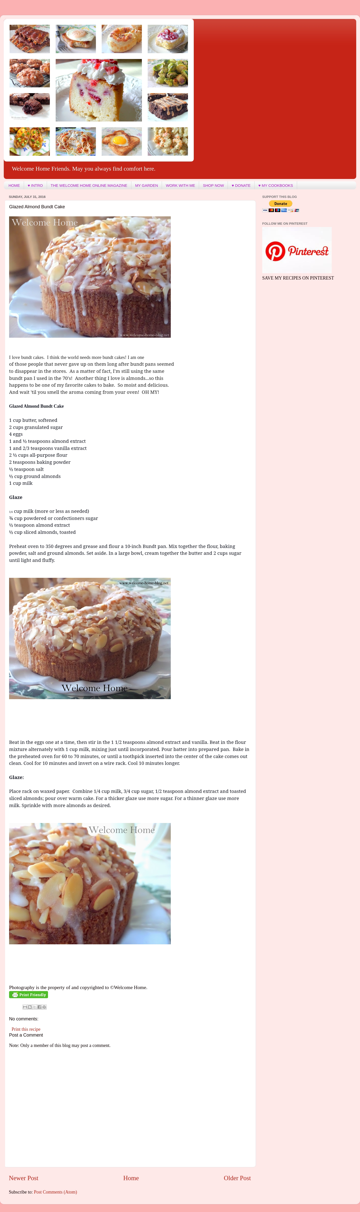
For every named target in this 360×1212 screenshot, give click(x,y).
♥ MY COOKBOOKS (275, 185)
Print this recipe (26, 1029)
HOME (14, 185)
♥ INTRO (35, 185)
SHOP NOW (213, 185)
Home (131, 1178)
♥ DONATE (241, 185)
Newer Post (23, 1178)
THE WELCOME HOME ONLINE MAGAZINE (89, 185)
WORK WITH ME (180, 185)
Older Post (237, 1178)
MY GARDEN (146, 185)
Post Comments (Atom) (55, 1192)
